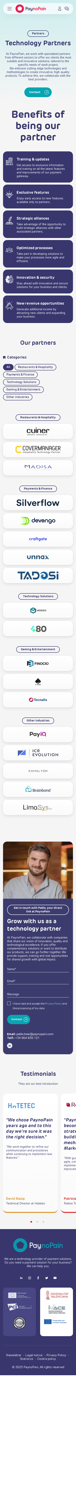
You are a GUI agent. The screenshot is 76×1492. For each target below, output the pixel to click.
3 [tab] (43, 1222)
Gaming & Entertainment (23, 404)
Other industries (17, 411)
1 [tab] (31, 1222)
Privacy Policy (53, 1018)
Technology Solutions (21, 396)
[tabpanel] (30, 1153)
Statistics (27, 1358)
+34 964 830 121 (27, 1052)
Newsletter (14, 1355)
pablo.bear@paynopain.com (35, 1048)
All (8, 381)
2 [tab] (37, 1222)
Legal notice (34, 1355)
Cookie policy (46, 1358)
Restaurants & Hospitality (35, 381)
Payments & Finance (20, 389)
